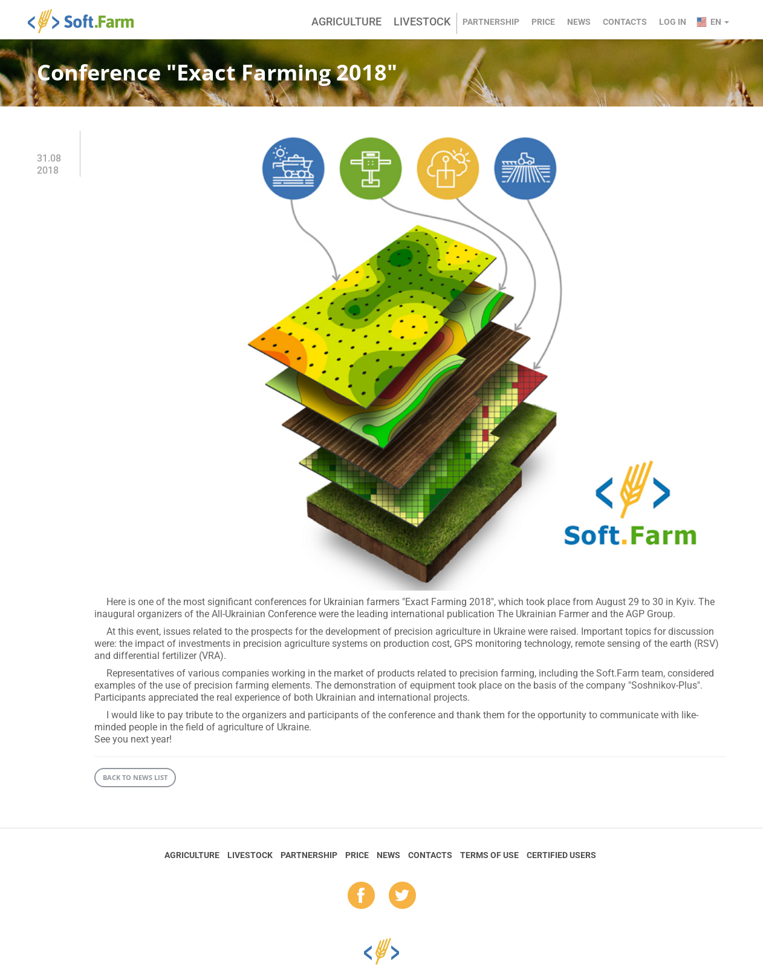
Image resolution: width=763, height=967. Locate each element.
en (719, 22)
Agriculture (346, 21)
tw (402, 896)
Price (543, 22)
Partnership (491, 22)
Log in (672, 22)
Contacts (625, 22)
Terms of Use (489, 855)
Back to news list (135, 777)
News (579, 22)
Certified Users (561, 855)
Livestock (422, 21)
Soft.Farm (87, 21)
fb (361, 896)
